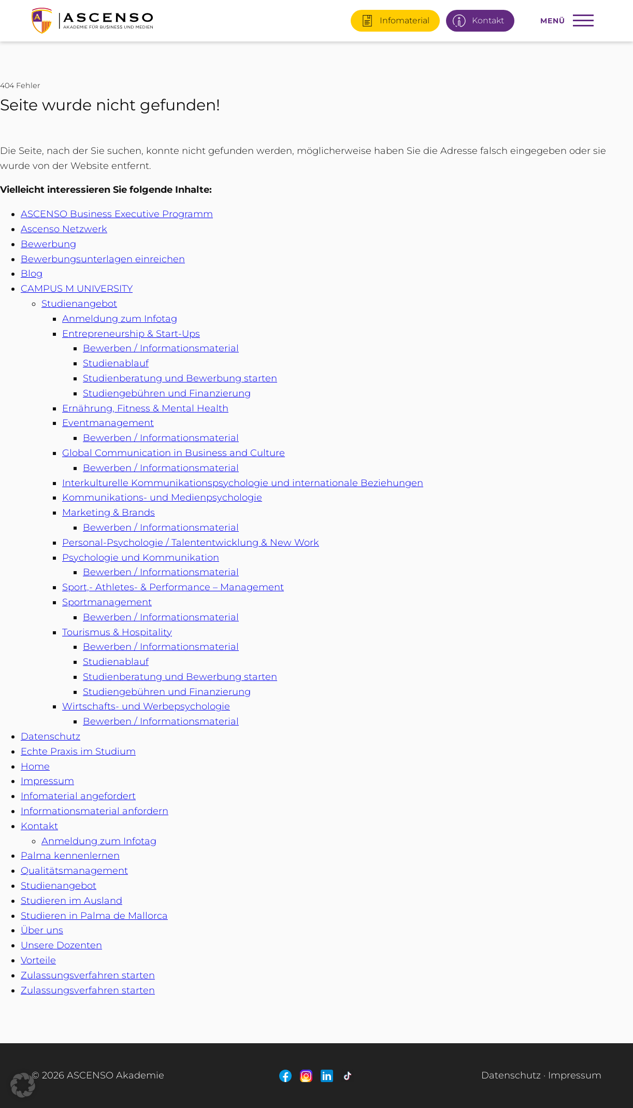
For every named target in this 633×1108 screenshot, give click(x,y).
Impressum (47, 781)
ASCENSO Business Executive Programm (117, 214)
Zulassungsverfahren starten (88, 975)
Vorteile (38, 960)
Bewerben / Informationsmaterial (161, 348)
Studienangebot (79, 303)
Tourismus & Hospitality (117, 632)
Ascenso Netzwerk (64, 229)
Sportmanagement (107, 602)
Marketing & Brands (108, 512)
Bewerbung (48, 244)
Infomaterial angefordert (78, 796)
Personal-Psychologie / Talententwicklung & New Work (190, 542)
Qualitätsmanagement (74, 870)
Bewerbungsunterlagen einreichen (103, 259)
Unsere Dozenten (61, 945)
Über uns (42, 930)
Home (35, 766)
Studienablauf (116, 363)
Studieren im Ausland (71, 900)
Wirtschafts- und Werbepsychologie (146, 706)
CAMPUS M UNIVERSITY (77, 288)
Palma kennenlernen (70, 855)
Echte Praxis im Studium (78, 751)
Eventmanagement (108, 423)
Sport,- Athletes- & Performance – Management (173, 587)
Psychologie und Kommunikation (140, 557)
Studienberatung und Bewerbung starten (180, 378)
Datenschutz (50, 736)
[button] (23, 1085)
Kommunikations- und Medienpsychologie (162, 497)
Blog (31, 273)
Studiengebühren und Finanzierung (167, 393)
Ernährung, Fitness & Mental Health (145, 408)
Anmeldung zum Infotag (119, 318)
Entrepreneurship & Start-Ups (131, 333)
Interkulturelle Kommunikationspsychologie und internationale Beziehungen (242, 483)
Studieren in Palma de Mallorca (94, 915)
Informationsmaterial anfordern (94, 811)
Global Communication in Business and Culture (173, 453)
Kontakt (39, 826)
